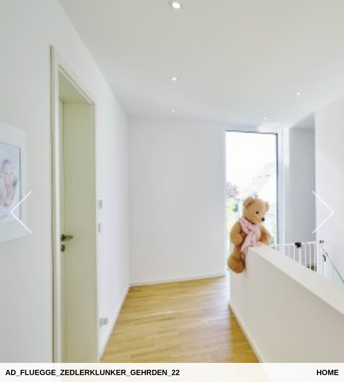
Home (327, 372)
